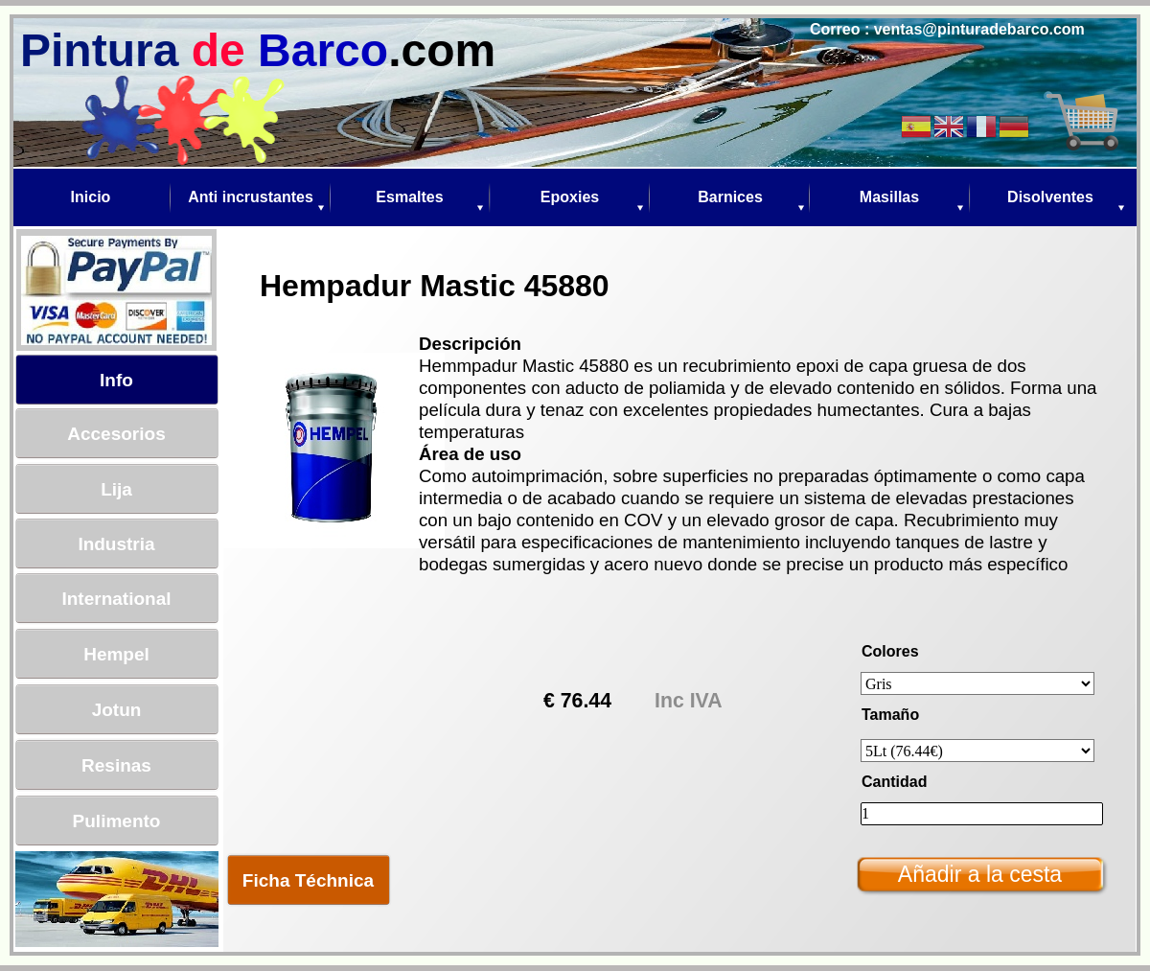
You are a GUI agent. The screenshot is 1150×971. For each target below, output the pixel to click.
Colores (890, 651)
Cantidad (894, 782)
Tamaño (890, 714)
